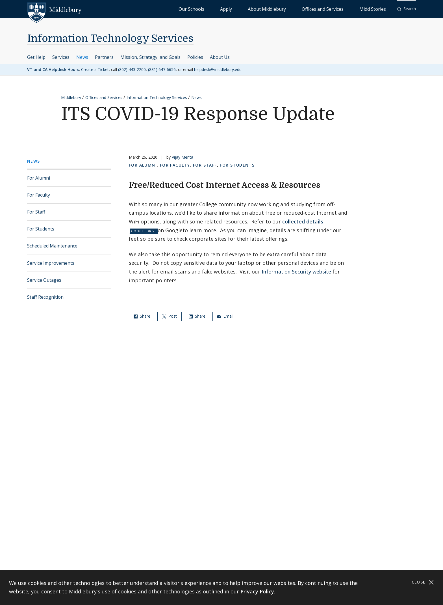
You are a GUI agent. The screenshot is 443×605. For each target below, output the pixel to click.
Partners (104, 57)
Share (142, 316)
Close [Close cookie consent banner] (423, 582)
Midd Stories (378, 8)
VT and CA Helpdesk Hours (53, 69)
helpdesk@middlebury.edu (218, 69)
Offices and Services (342, 8)
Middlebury (71, 97)
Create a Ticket (95, 69)
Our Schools (249, 8)
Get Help (36, 57)
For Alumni (38, 178)
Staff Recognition (45, 297)
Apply (272, 8)
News (82, 57)
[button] (406, 9)
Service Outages (44, 280)
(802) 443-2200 (132, 69)
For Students (40, 229)
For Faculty (38, 195)
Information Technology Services (110, 38)
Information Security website (296, 271)
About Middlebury (300, 8)
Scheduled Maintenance (52, 246)
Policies (195, 57)
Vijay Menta (182, 157)
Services (61, 57)
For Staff (36, 212)
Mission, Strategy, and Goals (150, 57)
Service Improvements (50, 263)
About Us (220, 57)
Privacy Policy (257, 591)
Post (169, 316)
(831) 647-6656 (162, 69)
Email (225, 316)
